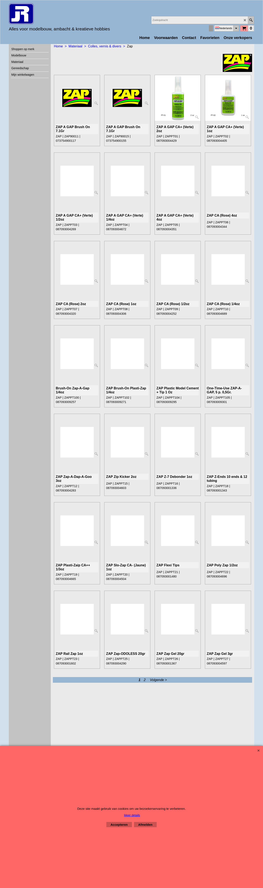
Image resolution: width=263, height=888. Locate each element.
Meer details (132, 815)
